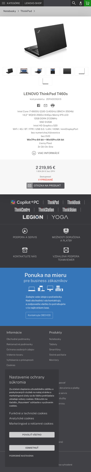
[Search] (73, 3)
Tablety (53, 344)
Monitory (54, 360)
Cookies (11, 365)
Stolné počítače (57, 354)
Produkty (55, 332)
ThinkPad (27, 11)
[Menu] (11, 3)
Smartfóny (55, 349)
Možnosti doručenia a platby (64, 388)
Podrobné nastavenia (21, 456)
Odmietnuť (31, 447)
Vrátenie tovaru (15, 354)
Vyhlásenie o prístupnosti (20, 360)
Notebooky (11, 11)
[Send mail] (45, 105)
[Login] (80, 3)
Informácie (14, 332)
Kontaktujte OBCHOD (39, 315)
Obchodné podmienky (18, 339)
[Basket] (87, 3)
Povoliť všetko (31, 434)
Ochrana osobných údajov (20, 349)
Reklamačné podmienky (20, 344)
